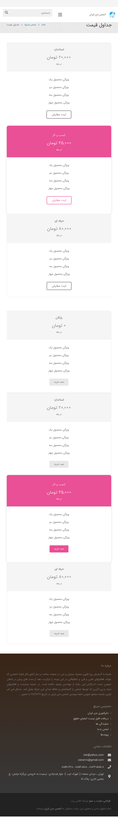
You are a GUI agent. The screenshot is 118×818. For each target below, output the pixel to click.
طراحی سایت (102, 802)
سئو (91, 802)
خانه (44, 26)
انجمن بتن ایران (53, 810)
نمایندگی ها (102, 725)
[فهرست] (60, 14)
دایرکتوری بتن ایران (98, 714)
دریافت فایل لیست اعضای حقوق (91, 720)
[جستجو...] (27, 13)
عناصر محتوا (31, 26)
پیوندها (105, 736)
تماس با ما (103, 730)
